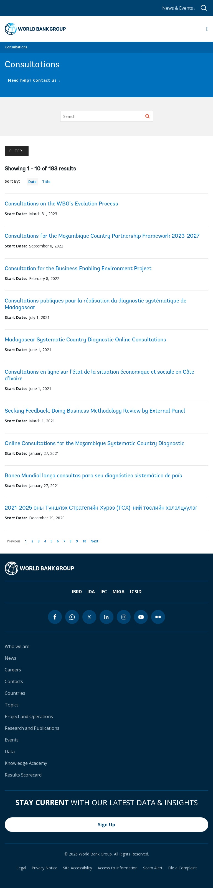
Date (32, 181)
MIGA (119, 591)
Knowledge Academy (26, 763)
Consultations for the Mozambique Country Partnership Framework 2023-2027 (102, 236)
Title (46, 181)
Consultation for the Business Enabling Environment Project (78, 269)
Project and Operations (29, 716)
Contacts (14, 681)
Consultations (16, 47)
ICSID (135, 591)
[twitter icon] (89, 617)
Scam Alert (153, 868)
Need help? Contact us (33, 80)
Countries (15, 693)
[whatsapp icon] (72, 617)
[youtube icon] (141, 617)
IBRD (77, 591)
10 (85, 540)
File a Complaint (182, 868)
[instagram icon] (124, 617)
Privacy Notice (44, 868)
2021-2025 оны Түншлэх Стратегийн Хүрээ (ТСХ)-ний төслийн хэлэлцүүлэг (101, 508)
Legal (21, 868)
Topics (12, 705)
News (10, 658)
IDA (91, 591)
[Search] (106, 116)
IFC (103, 591)
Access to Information (118, 868)
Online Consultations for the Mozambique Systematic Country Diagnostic (94, 444)
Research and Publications (32, 728)
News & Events (178, 8)
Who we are (17, 646)
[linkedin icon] (106, 617)
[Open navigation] (207, 29)
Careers (13, 670)
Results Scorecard (23, 775)
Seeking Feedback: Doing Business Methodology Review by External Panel (95, 411)
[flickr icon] (158, 617)
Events (12, 740)
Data (10, 751)
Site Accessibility (77, 868)
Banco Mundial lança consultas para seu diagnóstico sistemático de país (93, 476)
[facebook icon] (55, 617)
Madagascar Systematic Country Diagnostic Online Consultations (85, 340)
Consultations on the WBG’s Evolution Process (61, 204)
